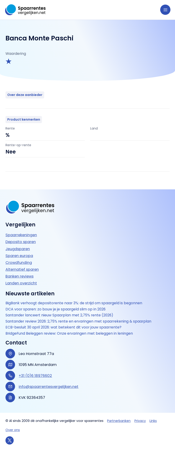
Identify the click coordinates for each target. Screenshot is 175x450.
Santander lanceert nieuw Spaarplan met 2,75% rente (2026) (59, 315)
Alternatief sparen (22, 269)
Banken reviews (19, 276)
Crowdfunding (18, 262)
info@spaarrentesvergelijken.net (48, 386)
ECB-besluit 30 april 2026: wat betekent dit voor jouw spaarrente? (63, 327)
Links (153, 420)
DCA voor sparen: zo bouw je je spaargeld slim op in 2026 (55, 309)
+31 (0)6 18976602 (35, 375)
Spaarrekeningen (21, 235)
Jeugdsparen (17, 248)
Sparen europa (19, 255)
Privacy (140, 420)
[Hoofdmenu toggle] (165, 10)
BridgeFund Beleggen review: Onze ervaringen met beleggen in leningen (69, 333)
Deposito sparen (20, 241)
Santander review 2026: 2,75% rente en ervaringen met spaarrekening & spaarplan (78, 321)
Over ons (12, 430)
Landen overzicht (21, 283)
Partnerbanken (119, 420)
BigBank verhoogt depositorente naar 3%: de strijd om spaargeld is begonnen (73, 303)
